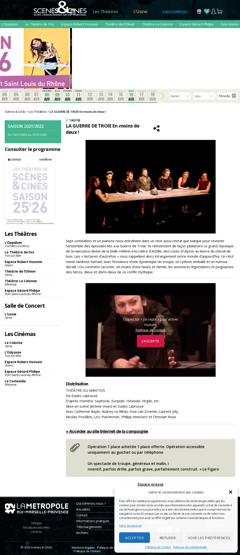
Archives (82, 532)
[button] (230, 492)
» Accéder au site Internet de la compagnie (107, 431)
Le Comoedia (33, 383)
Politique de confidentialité (190, 547)
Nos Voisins (230, 24)
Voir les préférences (209, 537)
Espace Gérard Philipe (196, 24)
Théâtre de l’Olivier (120, 24)
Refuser (168, 537)
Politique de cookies (158, 547)
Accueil (73, 11)
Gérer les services (130, 526)
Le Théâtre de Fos (39, 24)
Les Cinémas (174, 11)
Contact (82, 515)
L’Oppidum (9, 24)
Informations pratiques (92, 521)
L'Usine (33, 316)
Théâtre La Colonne (157, 24)
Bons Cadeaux (199, 11)
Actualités (83, 509)
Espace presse (151, 484)
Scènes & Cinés (41, 547)
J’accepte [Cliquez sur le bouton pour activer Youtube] (150, 341)
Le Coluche (33, 344)
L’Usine (140, 11)
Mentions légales (83, 547)
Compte (213, 11)
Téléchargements (89, 527)
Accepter (134, 537)
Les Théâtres (105, 11)
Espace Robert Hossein (79, 24)
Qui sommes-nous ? (90, 503)
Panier (220, 11)
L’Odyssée (33, 354)
